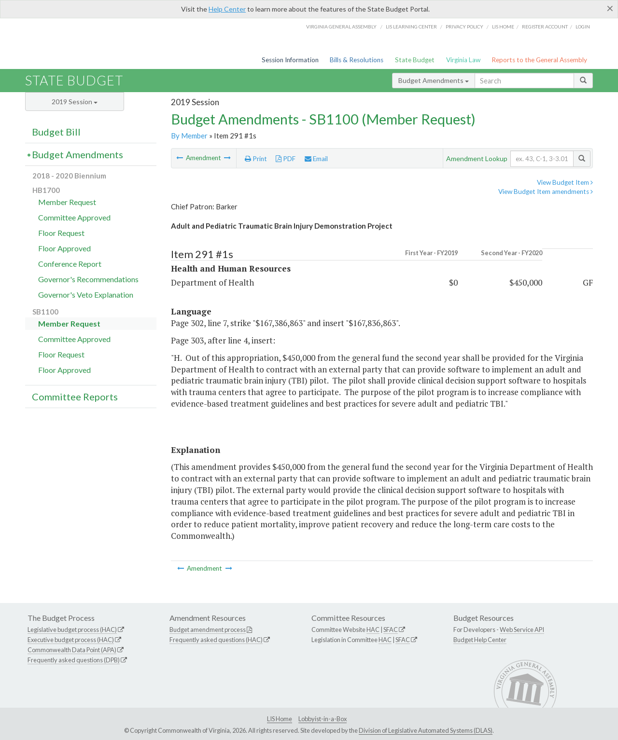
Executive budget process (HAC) (71, 640)
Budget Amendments (433, 80)
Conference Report (69, 263)
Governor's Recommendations (88, 279)
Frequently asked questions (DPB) (74, 660)
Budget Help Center (479, 640)
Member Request (67, 201)
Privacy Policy (464, 26)
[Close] (610, 8)
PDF (285, 159)
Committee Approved (74, 217)
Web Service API (522, 629)
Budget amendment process (207, 629)
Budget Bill (56, 131)
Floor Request (61, 232)
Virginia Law (463, 60)
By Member (189, 135)
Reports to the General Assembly (539, 60)
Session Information (290, 60)
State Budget (415, 60)
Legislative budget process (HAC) (72, 629)
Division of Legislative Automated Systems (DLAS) (425, 730)
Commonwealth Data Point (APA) (72, 650)
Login (583, 26)
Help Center (227, 9)
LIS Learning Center (411, 26)
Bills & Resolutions (356, 60)
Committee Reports (75, 396)
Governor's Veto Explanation (85, 294)
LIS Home (279, 719)
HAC (372, 629)
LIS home (503, 26)
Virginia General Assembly (341, 26)
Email (316, 159)
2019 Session (75, 101)
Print (256, 159)
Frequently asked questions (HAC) (216, 640)
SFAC (390, 629)
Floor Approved (64, 248)
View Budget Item (565, 182)
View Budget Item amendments (545, 191)
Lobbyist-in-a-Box (322, 719)
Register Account (545, 26)
